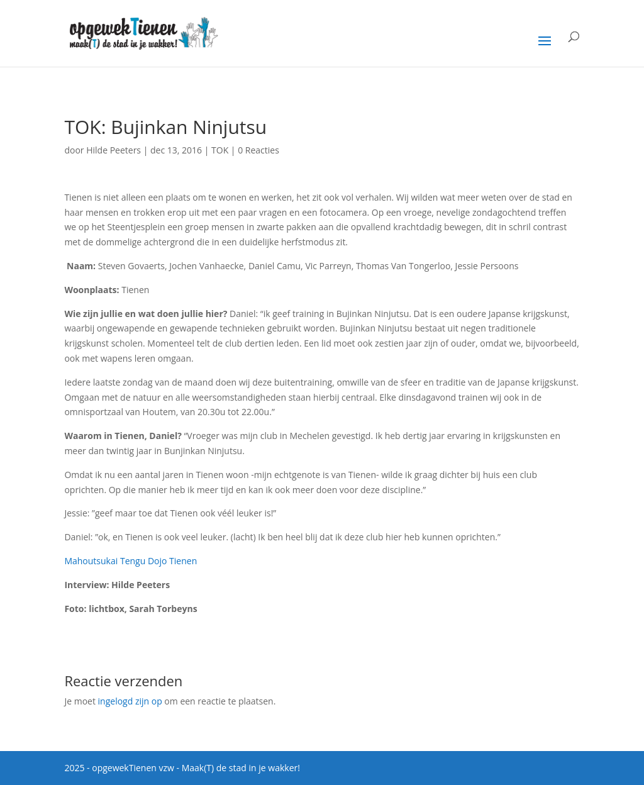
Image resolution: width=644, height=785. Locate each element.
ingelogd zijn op (130, 701)
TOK (219, 150)
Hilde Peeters (113, 150)
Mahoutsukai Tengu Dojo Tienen (130, 561)
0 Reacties (258, 150)
